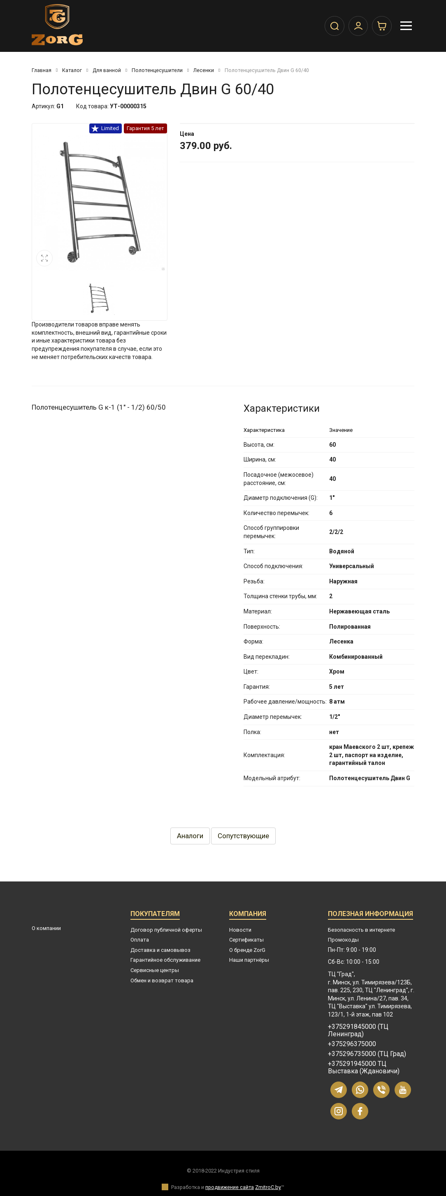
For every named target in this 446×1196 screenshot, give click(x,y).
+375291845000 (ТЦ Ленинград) (358, 1030)
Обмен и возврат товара (161, 980)
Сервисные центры (154, 970)
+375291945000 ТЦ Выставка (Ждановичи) (364, 1067)
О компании (46, 928)
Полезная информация (370, 915)
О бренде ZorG (247, 950)
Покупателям (155, 915)
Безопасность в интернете (361, 930)
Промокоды (343, 940)
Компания (247, 915)
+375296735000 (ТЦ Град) (367, 1054)
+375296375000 (352, 1044)
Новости (240, 930)
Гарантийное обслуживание (165, 960)
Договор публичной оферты (166, 930)
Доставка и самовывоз (160, 950)
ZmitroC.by (268, 1187)
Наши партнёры (249, 960)
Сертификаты (246, 940)
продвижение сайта (229, 1187)
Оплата (139, 940)
